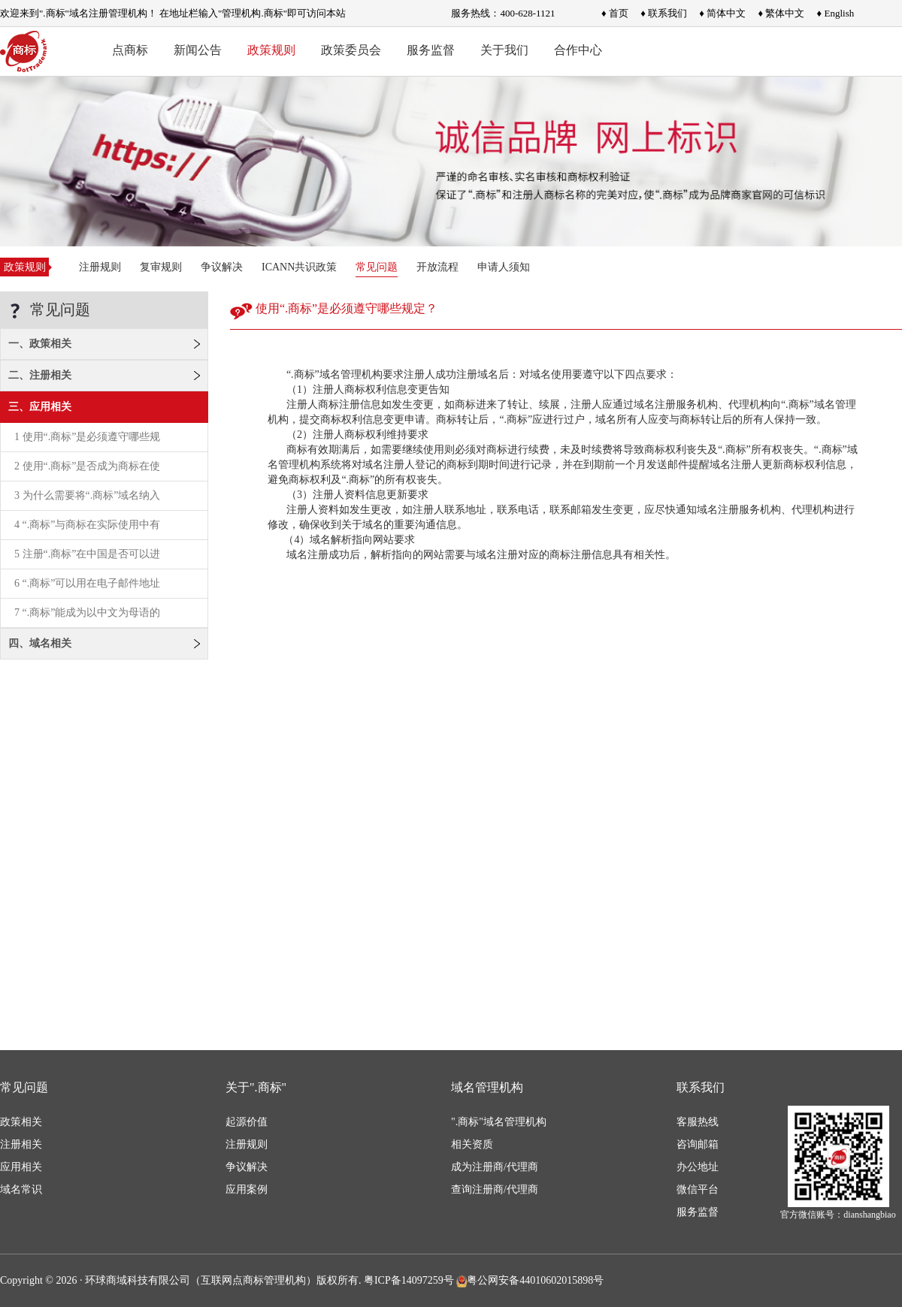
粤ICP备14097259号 (409, 1280)
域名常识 (21, 1189)
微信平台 (697, 1189)
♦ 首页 (614, 13)
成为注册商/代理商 (494, 1167)
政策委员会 (351, 50)
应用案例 (247, 1189)
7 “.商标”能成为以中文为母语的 (87, 612)
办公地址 (697, 1167)
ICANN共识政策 (299, 267)
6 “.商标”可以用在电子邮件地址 (87, 583)
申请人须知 (503, 267)
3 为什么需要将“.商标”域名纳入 (87, 495)
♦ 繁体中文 (781, 13)
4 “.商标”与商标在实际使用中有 (87, 524)
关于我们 (504, 50)
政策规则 (271, 50)
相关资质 (472, 1144)
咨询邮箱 (697, 1144)
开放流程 (437, 267)
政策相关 (21, 1121)
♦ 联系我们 (663, 13)
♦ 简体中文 (722, 13)
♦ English (836, 13)
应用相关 (21, 1167)
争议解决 (222, 267)
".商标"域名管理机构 (498, 1121)
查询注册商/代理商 (494, 1189)
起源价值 (247, 1121)
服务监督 (431, 50)
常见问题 (377, 267)
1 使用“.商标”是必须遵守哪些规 (87, 436)
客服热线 (697, 1121)
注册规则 (100, 267)
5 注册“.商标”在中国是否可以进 (87, 554)
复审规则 (161, 267)
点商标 (130, 50)
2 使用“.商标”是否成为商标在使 (87, 466)
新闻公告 (198, 50)
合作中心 (578, 50)
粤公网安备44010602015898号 (530, 1280)
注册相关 (21, 1144)
